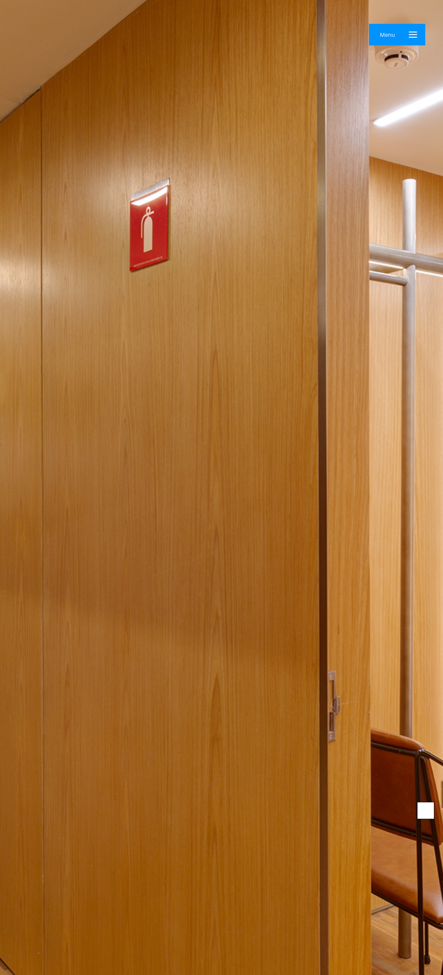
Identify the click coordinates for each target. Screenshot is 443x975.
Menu (387, 35)
